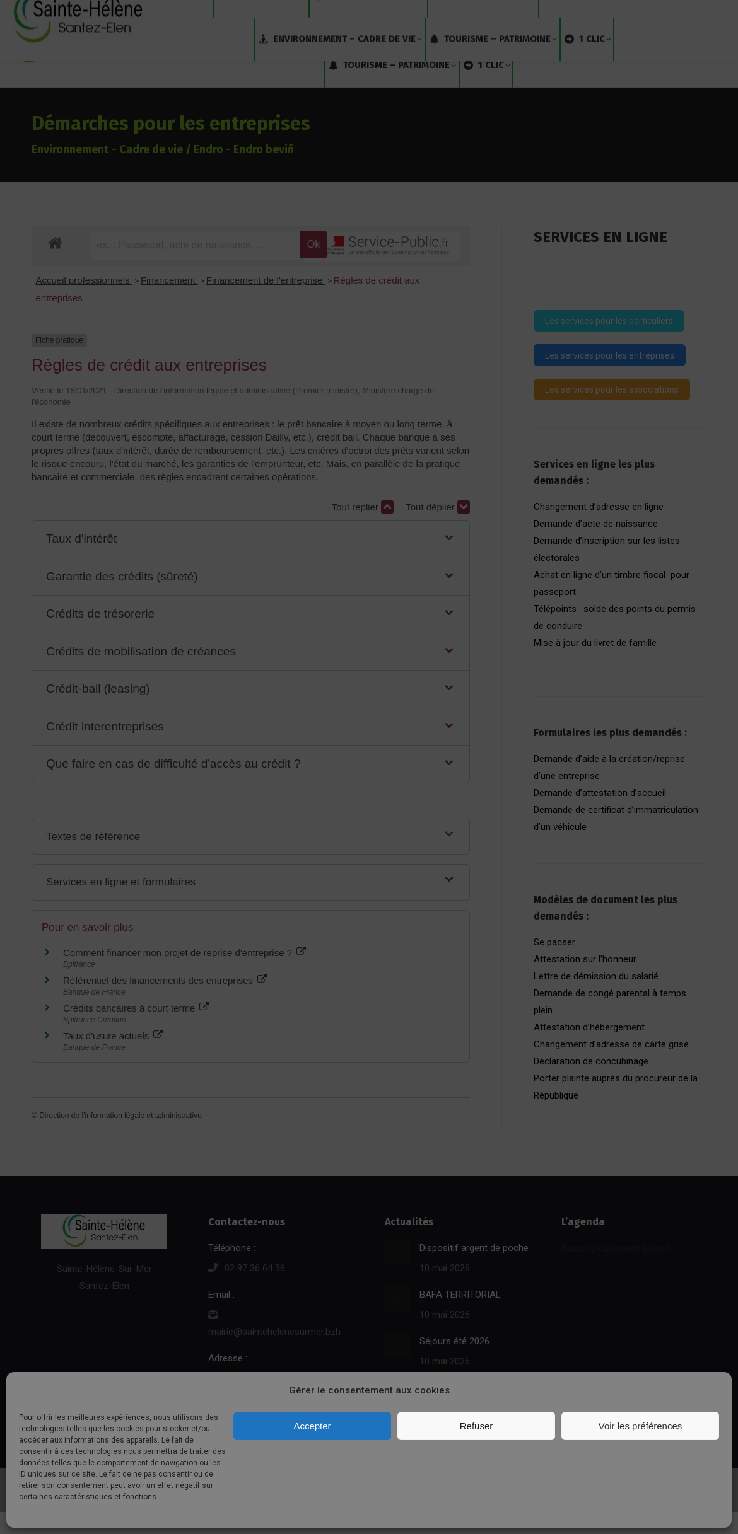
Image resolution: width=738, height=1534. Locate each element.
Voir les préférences (640, 1426)
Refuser (476, 1426)
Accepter (312, 1426)
